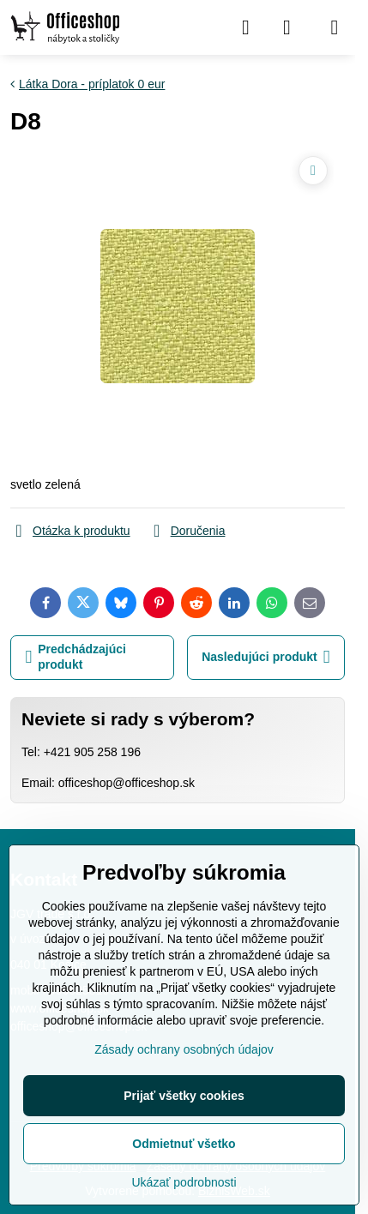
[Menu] (334, 27)
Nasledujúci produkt (265, 657)
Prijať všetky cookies (184, 1096)
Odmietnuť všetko (183, 1144)
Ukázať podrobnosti (184, 1182)
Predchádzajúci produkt (76, 656)
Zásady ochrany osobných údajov (184, 1049)
